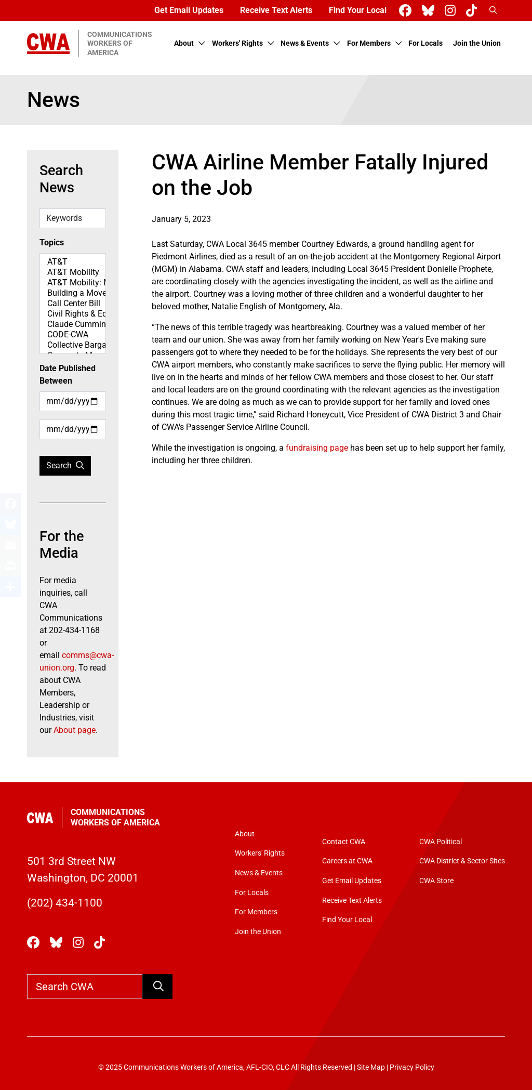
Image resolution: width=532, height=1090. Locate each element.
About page (75, 730)
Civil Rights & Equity (72, 314)
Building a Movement (72, 293)
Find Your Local (358, 10)
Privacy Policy (412, 1067)
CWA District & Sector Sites (462, 861)
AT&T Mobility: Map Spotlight (72, 283)
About (184, 43)
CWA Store (436, 880)
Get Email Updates (188, 10)
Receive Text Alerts (276, 10)
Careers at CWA (347, 861)
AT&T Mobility (72, 272)
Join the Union (477, 43)
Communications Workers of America (115, 817)
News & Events (305, 43)
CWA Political (440, 841)
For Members (369, 43)
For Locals (425, 43)
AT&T (72, 262)
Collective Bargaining (72, 345)
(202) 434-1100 (64, 902)
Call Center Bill (72, 303)
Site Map (371, 1067)
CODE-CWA (72, 335)
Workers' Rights (237, 43)
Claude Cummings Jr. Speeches (72, 324)
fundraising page (317, 448)
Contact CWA (343, 841)
